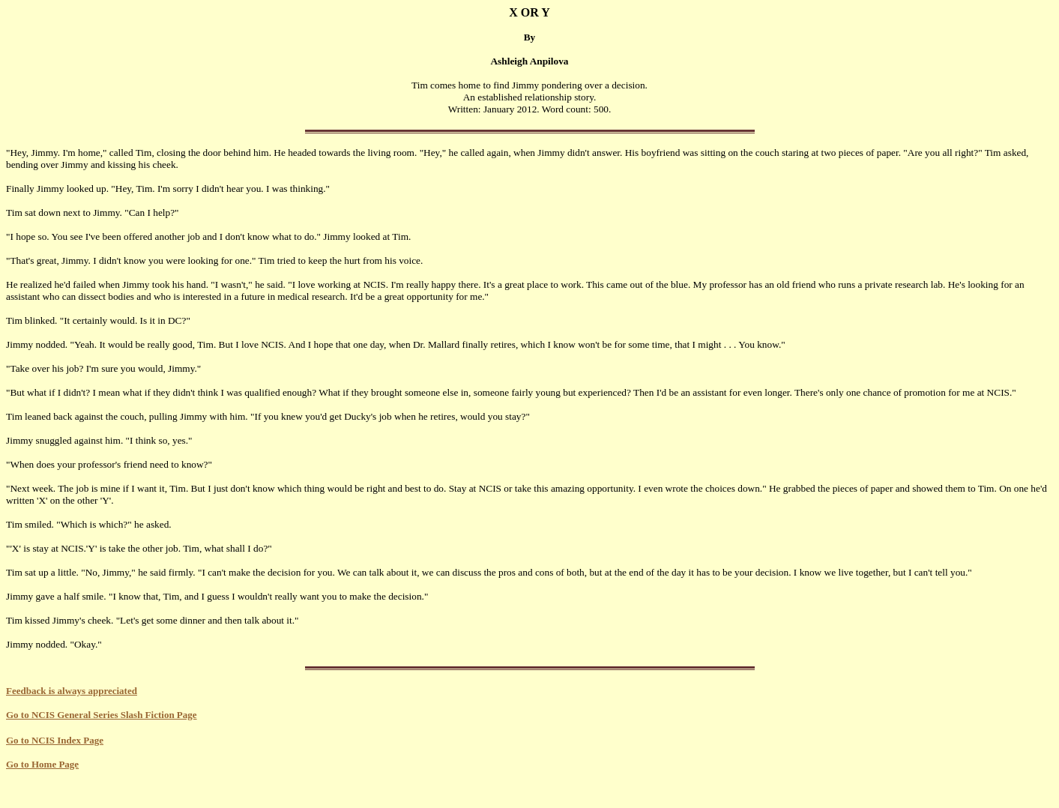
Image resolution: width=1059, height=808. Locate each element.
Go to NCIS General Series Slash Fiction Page (101, 714)
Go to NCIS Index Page (54, 740)
